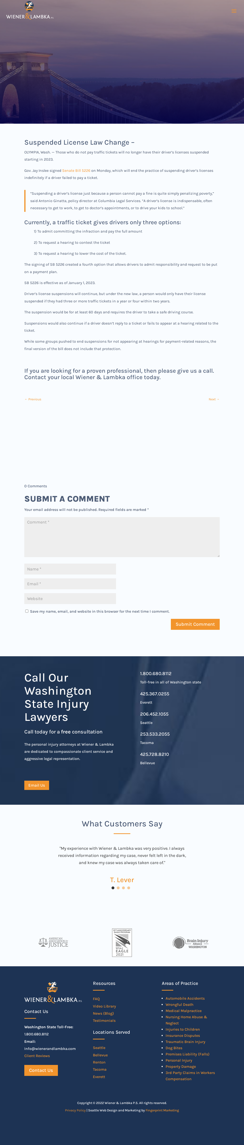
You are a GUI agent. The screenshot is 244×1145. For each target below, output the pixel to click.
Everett (99, 1076)
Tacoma (100, 1069)
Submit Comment (195, 624)
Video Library (104, 1006)
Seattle (99, 1047)
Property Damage (181, 1066)
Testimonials (104, 1020)
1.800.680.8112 (156, 673)
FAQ (96, 999)
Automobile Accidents (185, 998)
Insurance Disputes (183, 1035)
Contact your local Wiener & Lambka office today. (92, 377)
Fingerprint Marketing (162, 1110)
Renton (99, 1062)
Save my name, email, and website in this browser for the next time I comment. (99, 611)
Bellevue (100, 1055)
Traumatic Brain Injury (185, 1041)
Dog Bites (174, 1048)
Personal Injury (179, 1060)
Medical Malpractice (184, 1010)
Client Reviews (37, 1055)
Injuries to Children (183, 1029)
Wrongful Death (179, 1004)
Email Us (36, 785)
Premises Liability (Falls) (187, 1054)
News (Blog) (103, 1013)
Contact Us (41, 1070)
